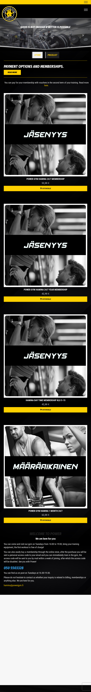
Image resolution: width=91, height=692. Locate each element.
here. (46, 85)
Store (37, 55)
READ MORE (12, 72)
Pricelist (52, 55)
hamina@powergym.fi (13, 585)
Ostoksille (45, 188)
